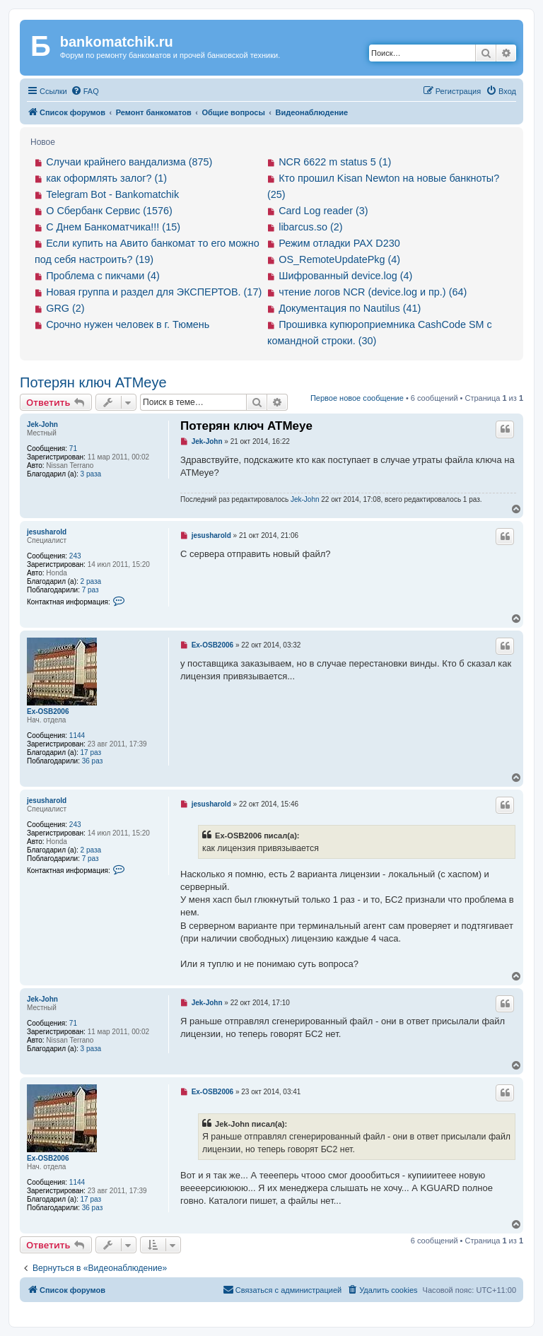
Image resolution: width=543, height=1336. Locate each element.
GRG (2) (65, 308)
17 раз (91, 752)
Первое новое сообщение (357, 398)
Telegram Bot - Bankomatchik (112, 194)
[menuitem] (85, 91)
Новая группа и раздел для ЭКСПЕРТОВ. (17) (154, 292)
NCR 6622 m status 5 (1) (335, 162)
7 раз (90, 590)
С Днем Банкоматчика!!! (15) (113, 227)
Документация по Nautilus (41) (350, 308)
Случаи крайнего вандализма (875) (129, 162)
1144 (77, 735)
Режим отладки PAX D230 (339, 243)
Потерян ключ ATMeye (93, 382)
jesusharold (46, 532)
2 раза (91, 581)
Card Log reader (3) (323, 210)
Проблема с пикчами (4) (103, 275)
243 (75, 556)
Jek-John (42, 424)
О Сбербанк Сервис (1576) (109, 210)
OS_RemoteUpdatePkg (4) (339, 259)
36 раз (92, 761)
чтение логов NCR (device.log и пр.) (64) (373, 292)
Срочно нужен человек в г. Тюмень (127, 324)
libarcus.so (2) (310, 227)
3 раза (91, 474)
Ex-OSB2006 (48, 711)
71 (73, 448)
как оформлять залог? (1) (106, 178)
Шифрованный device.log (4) (345, 275)
